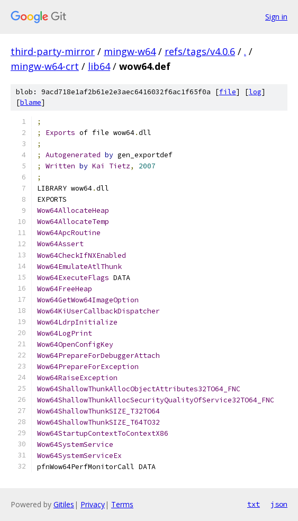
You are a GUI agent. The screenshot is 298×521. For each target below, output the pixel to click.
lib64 (99, 66)
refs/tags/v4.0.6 (200, 51)
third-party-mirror (53, 51)
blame (30, 102)
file (227, 91)
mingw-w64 (130, 51)
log (255, 91)
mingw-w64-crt (45, 66)
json (278, 504)
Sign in (276, 17)
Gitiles (63, 504)
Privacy (92, 504)
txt (253, 504)
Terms (122, 504)
